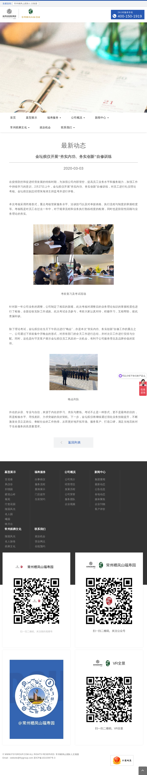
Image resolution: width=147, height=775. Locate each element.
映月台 (9, 523)
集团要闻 (100, 479)
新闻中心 (102, 117)
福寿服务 (54, 117)
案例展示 (40, 489)
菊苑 (7, 499)
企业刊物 (100, 504)
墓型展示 (31, 117)
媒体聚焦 (100, 499)
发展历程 (70, 489)
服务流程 (40, 484)
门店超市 (40, 494)
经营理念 (70, 484)
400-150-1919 (130, 16)
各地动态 (100, 494)
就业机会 (45, 127)
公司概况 (78, 117)
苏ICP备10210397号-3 (44, 758)
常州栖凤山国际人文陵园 (67, 754)
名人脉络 (10, 541)
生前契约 (40, 499)
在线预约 (40, 546)
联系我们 (68, 127)
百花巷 (9, 479)
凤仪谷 (9, 484)
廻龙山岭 (10, 494)
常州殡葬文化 (19, 127)
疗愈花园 (10, 504)
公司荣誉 (70, 494)
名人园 (9, 514)
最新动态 (100, 484)
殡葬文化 (10, 546)
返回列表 (70, 442)
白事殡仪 (40, 479)
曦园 (7, 519)
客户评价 (100, 509)
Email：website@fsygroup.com (18, 758)
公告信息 (100, 489)
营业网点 (40, 541)
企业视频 (70, 504)
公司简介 (70, 479)
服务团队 (70, 499)
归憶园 (9, 489)
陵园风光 (10, 509)
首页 (13, 117)
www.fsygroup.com (17, 754)
